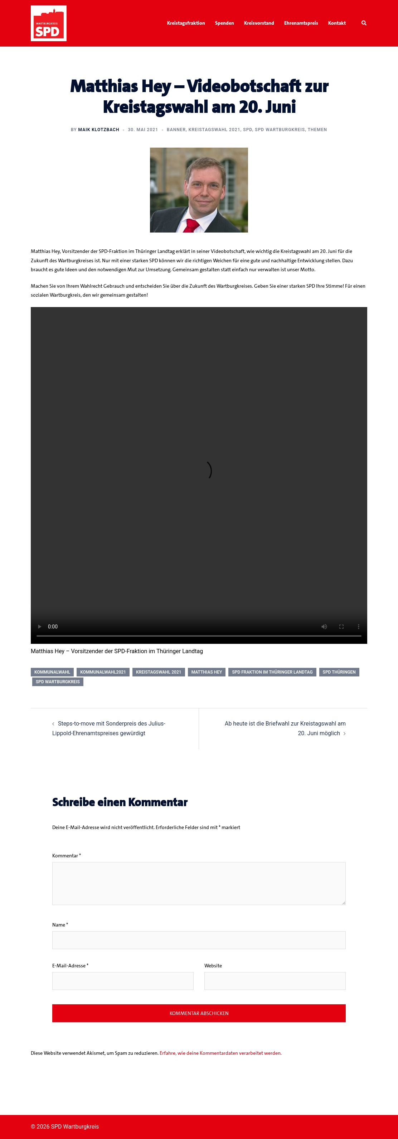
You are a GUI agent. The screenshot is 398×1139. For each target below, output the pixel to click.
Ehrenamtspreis (301, 23)
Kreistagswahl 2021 (215, 129)
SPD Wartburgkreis (280, 129)
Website (213, 965)
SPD (247, 129)
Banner (176, 129)
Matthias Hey (206, 672)
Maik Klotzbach (99, 129)
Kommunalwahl (52, 672)
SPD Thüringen (339, 672)
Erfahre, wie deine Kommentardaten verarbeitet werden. (221, 1053)
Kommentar (66, 855)
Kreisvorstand (259, 23)
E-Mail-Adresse (70, 965)
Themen (317, 129)
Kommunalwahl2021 (103, 672)
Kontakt (337, 23)
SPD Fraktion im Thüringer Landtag (272, 672)
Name (60, 925)
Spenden (224, 23)
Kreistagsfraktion (186, 23)
